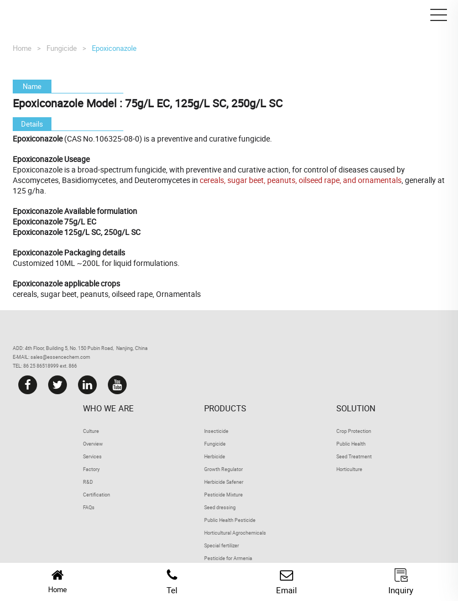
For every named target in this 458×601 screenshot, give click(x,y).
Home (22, 48)
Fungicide (61, 48)
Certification (96, 494)
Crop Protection (353, 431)
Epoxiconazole (114, 48)
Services (92, 456)
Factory (91, 469)
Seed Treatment (354, 456)
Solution (356, 408)
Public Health (351, 443)
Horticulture (349, 469)
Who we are (108, 408)
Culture (91, 431)
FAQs (89, 507)
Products (225, 408)
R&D (88, 481)
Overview (93, 443)
